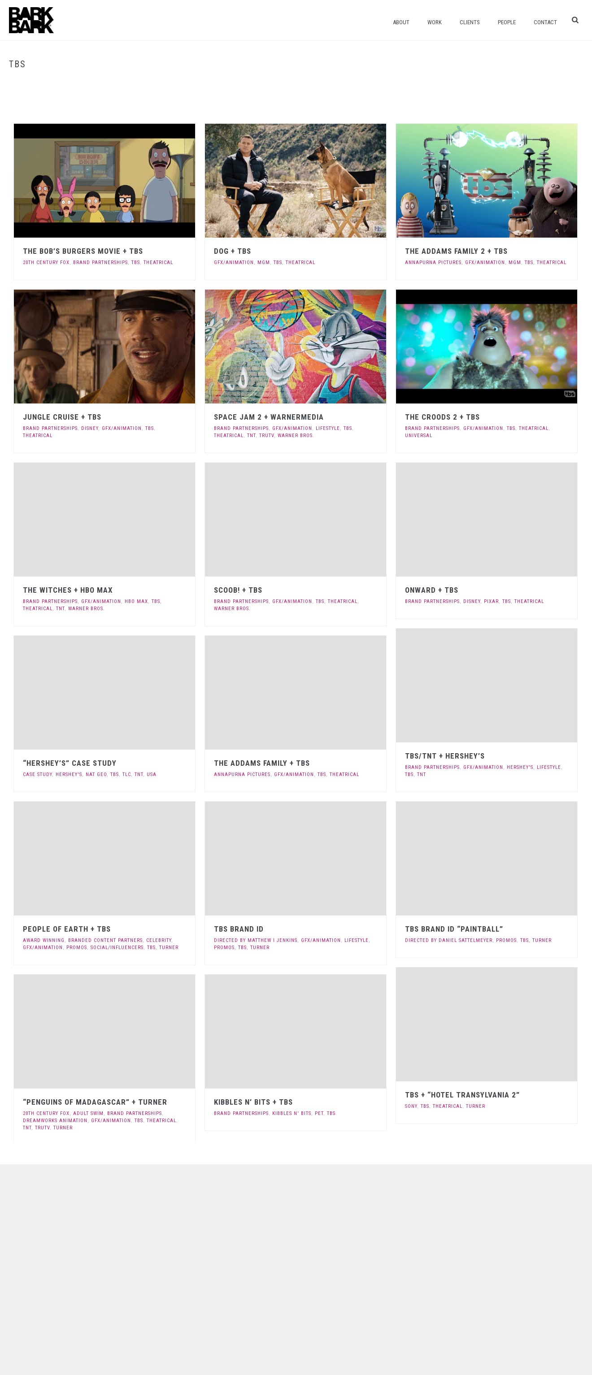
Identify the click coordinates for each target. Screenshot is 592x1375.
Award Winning (44, 940)
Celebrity (158, 940)
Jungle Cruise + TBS (62, 416)
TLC (126, 774)
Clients (470, 22)
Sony (411, 1106)
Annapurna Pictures (433, 262)
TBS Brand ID (239, 928)
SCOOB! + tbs (238, 590)
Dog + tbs (232, 251)
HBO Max (136, 601)
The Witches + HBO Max (68, 590)
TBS (135, 262)
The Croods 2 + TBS (442, 416)
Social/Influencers (117, 947)
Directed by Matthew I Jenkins (255, 940)
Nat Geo (96, 774)
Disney (89, 428)
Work (434, 22)
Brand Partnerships (100, 262)
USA (152, 774)
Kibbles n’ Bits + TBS (253, 1101)
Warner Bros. (296, 435)
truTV (266, 435)
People (507, 22)
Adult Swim (88, 1113)
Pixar (491, 601)
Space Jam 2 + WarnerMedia (269, 416)
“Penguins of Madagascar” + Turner (95, 1101)
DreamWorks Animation (55, 1120)
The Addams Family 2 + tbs (456, 251)
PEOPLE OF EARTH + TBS (67, 928)
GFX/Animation (234, 262)
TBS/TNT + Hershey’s (445, 755)
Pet (319, 1113)
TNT (251, 435)
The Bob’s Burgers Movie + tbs (83, 251)
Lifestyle (328, 428)
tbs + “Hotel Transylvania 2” (462, 1094)
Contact (545, 22)
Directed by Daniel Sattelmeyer (448, 940)
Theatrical (158, 262)
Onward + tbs (431, 590)
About (401, 22)
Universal (418, 435)
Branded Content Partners (105, 940)
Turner (168, 947)
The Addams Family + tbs (262, 763)
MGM (263, 262)
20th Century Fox (46, 262)
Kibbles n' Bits (291, 1113)
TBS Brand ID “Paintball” (454, 928)
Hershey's (520, 767)
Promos (76, 947)
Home (557, 83)
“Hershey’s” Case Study (70, 763)
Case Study (37, 774)
